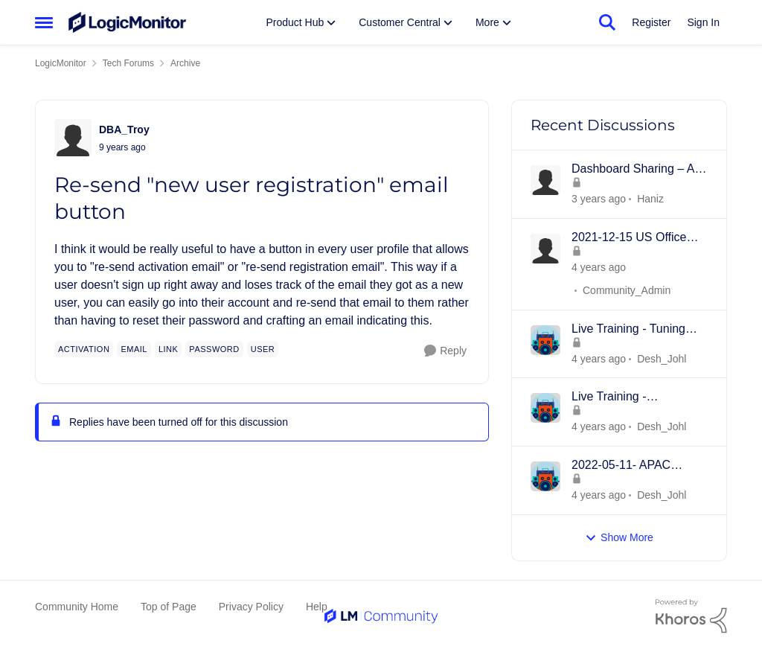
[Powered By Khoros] (691, 616)
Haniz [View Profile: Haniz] (650, 199)
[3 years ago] (599, 267)
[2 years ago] (599, 199)
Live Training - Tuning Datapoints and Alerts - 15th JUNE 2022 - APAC (636, 329)
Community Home (76, 607)
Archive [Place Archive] (185, 63)
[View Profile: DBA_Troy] (73, 137)
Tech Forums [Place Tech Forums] (128, 63)
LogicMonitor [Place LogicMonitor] (60, 63)
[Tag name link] (168, 349)
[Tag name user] (263, 349)
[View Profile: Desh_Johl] (545, 340)
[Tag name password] (214, 349)
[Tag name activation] (83, 349)
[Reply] (445, 351)
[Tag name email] (134, 349)
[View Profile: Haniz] (545, 180)
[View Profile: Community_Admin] (545, 248)
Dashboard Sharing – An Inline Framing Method (636, 169)
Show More (619, 537)
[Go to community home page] (127, 22)
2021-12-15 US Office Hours (629, 238)
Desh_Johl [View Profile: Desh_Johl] (661, 358)
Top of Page (168, 607)
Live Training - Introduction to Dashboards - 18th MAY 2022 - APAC (634, 397)
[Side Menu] (44, 22)
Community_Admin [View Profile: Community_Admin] (626, 290)
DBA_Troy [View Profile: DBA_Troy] (124, 129)
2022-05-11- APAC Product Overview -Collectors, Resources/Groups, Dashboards (623, 465)
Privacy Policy (251, 607)
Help (316, 607)
